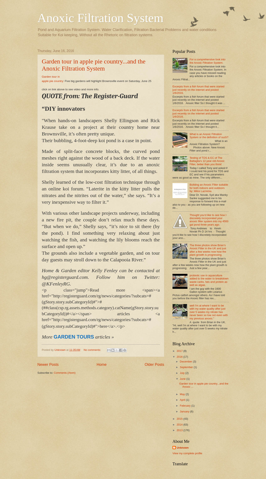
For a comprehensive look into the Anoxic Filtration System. (207, 61)
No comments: (93, 349)
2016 (180, 356)
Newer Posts (48, 364)
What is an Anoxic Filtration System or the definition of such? (209, 136)
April (183, 399)
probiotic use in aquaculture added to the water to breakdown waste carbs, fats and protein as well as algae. (209, 280)
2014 (180, 424)
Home (102, 364)
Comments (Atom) (64, 372)
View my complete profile (187, 453)
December (186, 361)
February (185, 405)
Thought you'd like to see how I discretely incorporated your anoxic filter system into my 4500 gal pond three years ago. (209, 219)
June (183, 378)
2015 (180, 418)
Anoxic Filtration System (100, 18)
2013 (180, 430)
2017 (180, 350)
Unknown (183, 447)
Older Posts (154, 364)
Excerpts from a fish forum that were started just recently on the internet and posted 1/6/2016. (198, 89)
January (185, 411)
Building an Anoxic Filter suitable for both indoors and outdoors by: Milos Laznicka (209, 188)
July (182, 373)
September (187, 367)
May (183, 394)
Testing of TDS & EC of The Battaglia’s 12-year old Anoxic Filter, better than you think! (207, 161)
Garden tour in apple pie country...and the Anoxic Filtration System (93, 65)
